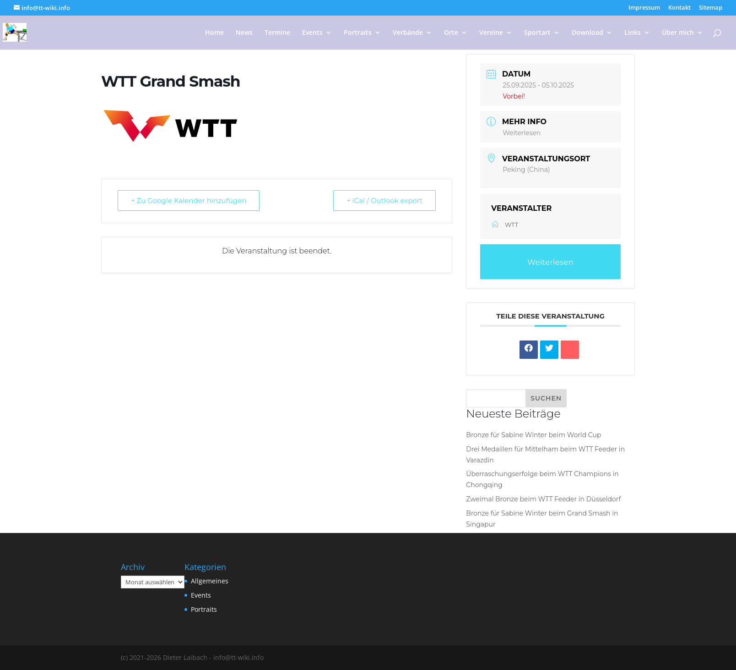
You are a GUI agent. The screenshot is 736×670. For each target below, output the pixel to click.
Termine (277, 33)
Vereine (491, 33)
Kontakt (679, 8)
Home (214, 33)
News (244, 33)
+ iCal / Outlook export (384, 200)
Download (587, 33)
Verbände (408, 33)
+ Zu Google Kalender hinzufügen (188, 200)
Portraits (358, 33)
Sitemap (710, 8)
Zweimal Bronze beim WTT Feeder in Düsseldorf (543, 499)
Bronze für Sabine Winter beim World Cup (533, 435)
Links (632, 33)
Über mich (678, 33)
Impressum (644, 8)
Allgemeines (209, 581)
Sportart (537, 33)
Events (312, 33)
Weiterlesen (522, 133)
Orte (451, 33)
